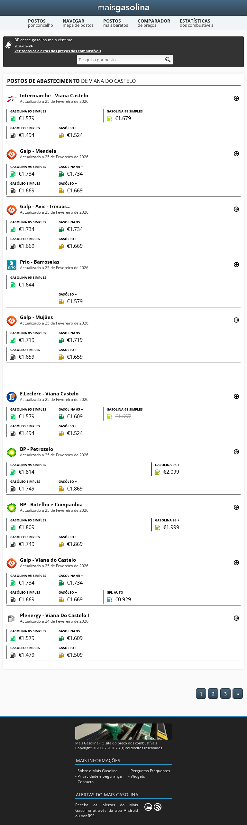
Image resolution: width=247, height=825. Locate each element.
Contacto (86, 781)
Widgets (138, 776)
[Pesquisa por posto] (125, 59)
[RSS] (157, 807)
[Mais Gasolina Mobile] (148, 807)
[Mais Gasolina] (123, 8)
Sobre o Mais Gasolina (98, 770)
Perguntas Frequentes (150, 770)
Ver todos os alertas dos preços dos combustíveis (57, 50)
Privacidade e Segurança (100, 776)
